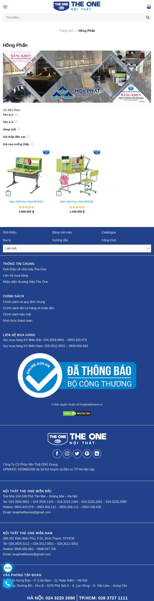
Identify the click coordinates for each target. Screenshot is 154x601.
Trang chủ (66, 30)
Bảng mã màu (62, 232)
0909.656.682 (78, 346)
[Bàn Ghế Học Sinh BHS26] (26, 173)
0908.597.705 (46, 549)
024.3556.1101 (43, 501)
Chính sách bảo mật (17, 314)
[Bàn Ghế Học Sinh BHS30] (77, 173)
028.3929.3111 (19, 543)
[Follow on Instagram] (67, 454)
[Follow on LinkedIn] (97, 454)
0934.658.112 (69, 507)
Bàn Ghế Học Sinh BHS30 (77, 201)
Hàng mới (11, 129)
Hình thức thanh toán (17, 320)
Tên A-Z (10, 114)
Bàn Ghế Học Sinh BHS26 (26, 201)
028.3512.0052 (67, 543)
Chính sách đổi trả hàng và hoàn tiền (28, 308)
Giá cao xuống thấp (18, 144)
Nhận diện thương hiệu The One (25, 281)
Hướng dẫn (60, 240)
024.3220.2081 (91, 501)
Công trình (109, 240)
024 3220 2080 (60, 597)
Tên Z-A (10, 122)
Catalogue (109, 232)
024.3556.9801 (53, 340)
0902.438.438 (91, 507)
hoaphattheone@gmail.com (31, 512)
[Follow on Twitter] (77, 454)
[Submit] (147, 17)
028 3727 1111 (113, 597)
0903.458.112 (46, 507)
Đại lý (7, 240)
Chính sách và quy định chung (24, 302)
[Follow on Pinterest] (87, 454)
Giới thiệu (9, 232)
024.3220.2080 (116, 501)
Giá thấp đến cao (16, 136)
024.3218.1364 (67, 501)
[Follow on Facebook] (57, 454)
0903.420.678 (77, 340)
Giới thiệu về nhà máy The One (24, 269)
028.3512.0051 (55, 346)
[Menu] (5, 7)
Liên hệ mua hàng (15, 275)
